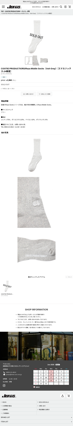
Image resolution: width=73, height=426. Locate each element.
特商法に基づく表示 (7, 89)
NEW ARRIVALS (36, 7)
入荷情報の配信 (46, 7)
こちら (29, 317)
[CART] (69, 6)
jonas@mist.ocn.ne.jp (14, 374)
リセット (69, 277)
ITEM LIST (4, 421)
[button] (3, 6)
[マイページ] (62, 395)
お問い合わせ (55, 7)
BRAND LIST (5, 417)
